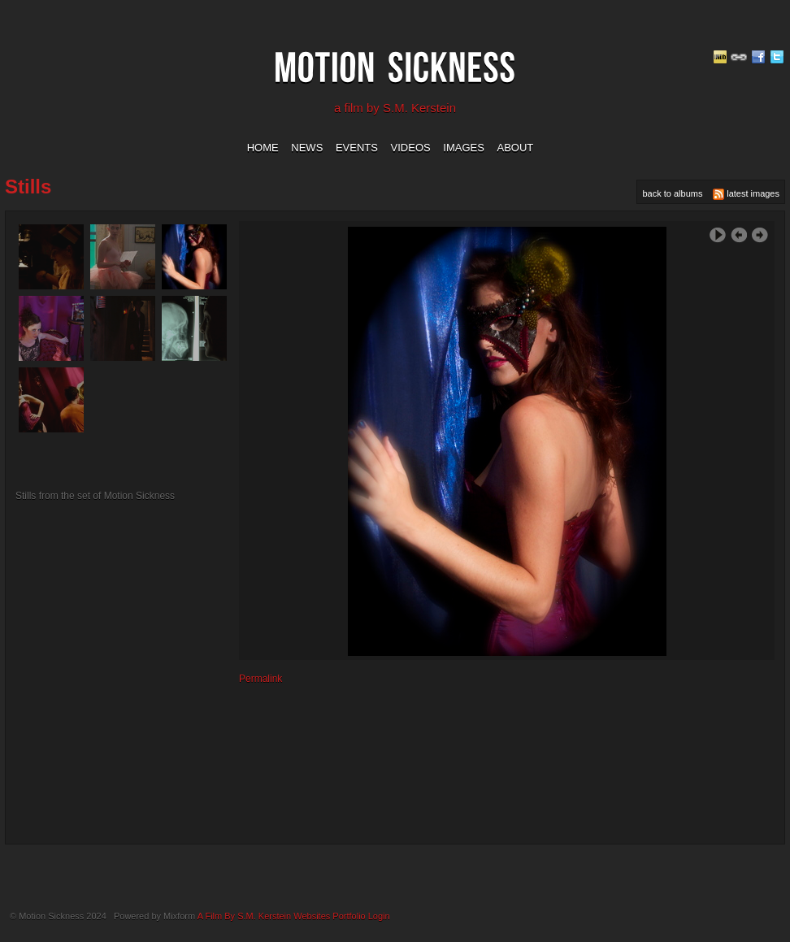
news (307, 147)
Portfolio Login (360, 916)
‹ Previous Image (739, 235)
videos (411, 147)
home (263, 147)
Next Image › (760, 235)
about (515, 147)
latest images (746, 194)
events (357, 147)
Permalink (260, 678)
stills (28, 187)
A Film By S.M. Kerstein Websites (264, 916)
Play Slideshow (718, 235)
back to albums (672, 193)
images (463, 147)
